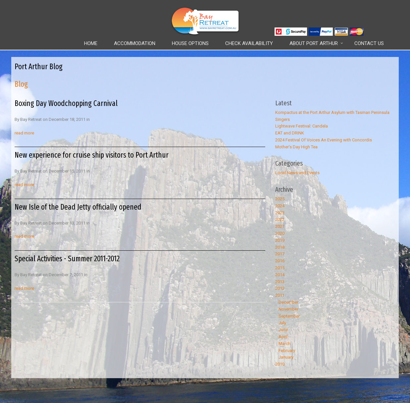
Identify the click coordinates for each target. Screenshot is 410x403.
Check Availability (249, 43)
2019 (279, 240)
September (289, 316)
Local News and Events (297, 172)
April (283, 336)
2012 (279, 288)
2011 (279, 295)
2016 (279, 260)
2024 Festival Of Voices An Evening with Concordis (323, 139)
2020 (279, 233)
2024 (279, 205)
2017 (279, 253)
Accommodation (134, 43)
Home (90, 43)
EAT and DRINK (289, 132)
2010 (279, 364)
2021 (279, 226)
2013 (279, 281)
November (288, 309)
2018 (279, 247)
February (287, 350)
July (282, 322)
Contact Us (369, 43)
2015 (279, 267)
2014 (279, 274)
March (284, 343)
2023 (279, 212)
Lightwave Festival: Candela (301, 126)
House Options (190, 43)
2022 (279, 219)
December (288, 302)
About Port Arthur (313, 43)
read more (24, 132)
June (283, 329)
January (286, 357)
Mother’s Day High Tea (296, 146)
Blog (21, 84)
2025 (279, 198)
